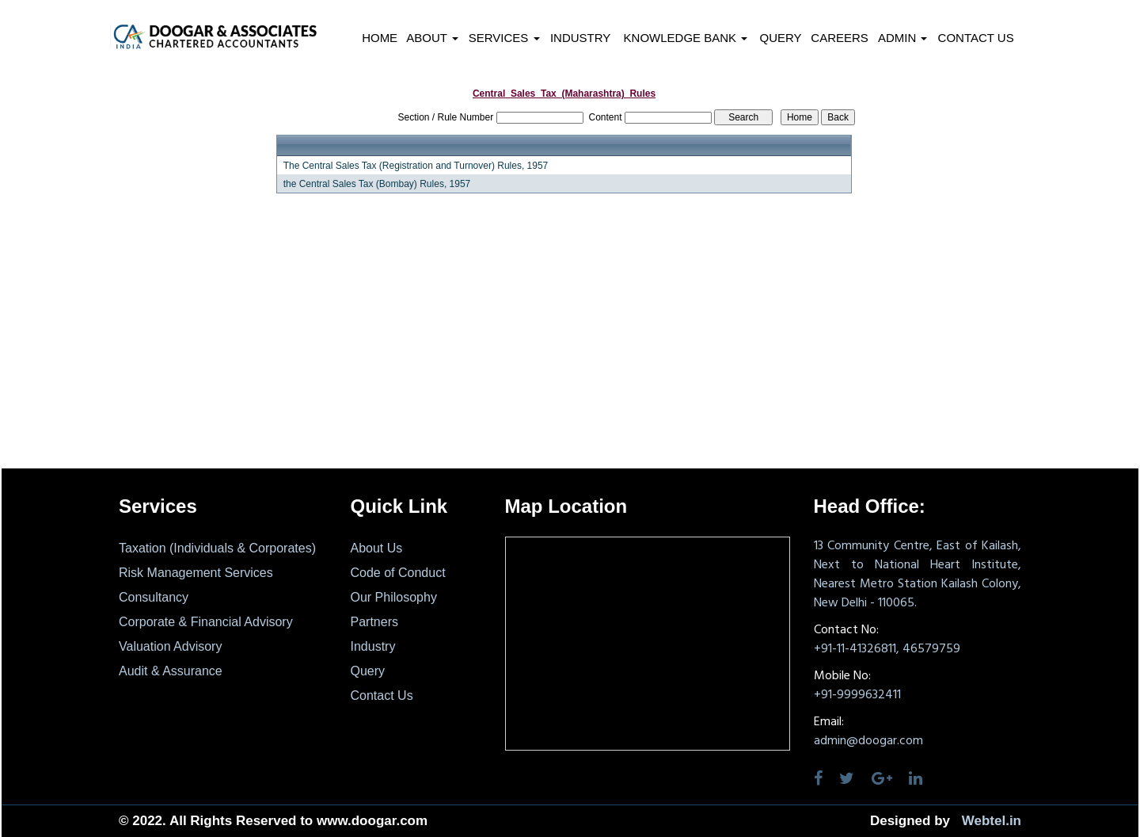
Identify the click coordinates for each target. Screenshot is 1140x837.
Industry (580, 37)
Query (780, 37)
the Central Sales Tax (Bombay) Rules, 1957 (377, 183)
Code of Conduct (398, 572)
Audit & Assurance (170, 671)
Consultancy (153, 597)
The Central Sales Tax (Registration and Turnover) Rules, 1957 (416, 165)
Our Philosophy (394, 597)
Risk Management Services (196, 572)
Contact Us (976, 37)
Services (504, 37)
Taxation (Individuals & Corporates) (217, 548)
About (432, 37)
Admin (903, 37)
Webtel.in (991, 820)
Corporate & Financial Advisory (206, 622)
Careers (839, 37)
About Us (377, 548)
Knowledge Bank (686, 37)
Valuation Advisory (170, 646)
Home (379, 37)
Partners (374, 622)
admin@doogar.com (868, 741)
